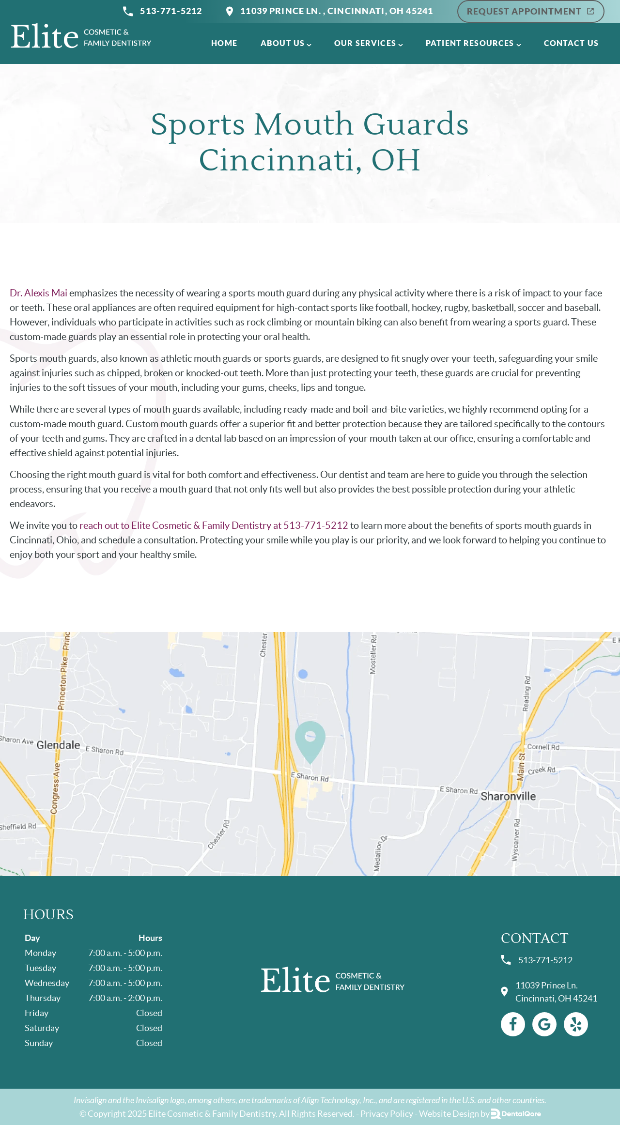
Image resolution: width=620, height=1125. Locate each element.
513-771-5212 (162, 11)
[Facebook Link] (513, 1024)
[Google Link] (544, 1024)
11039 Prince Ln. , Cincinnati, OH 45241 (329, 11)
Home (224, 43)
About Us (283, 43)
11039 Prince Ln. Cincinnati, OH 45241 (549, 991)
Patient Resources (470, 43)
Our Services (365, 43)
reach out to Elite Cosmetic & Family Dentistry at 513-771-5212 (213, 525)
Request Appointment (531, 11)
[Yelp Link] (576, 1024)
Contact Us (571, 43)
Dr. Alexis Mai (38, 293)
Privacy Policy (386, 1114)
